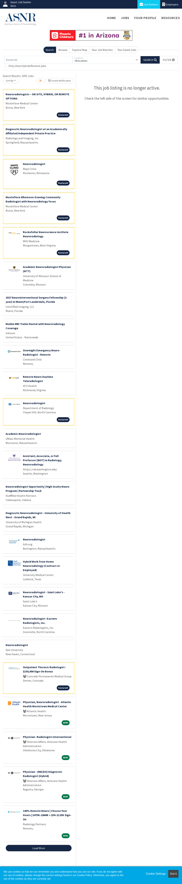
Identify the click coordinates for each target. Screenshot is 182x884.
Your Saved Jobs (127, 50)
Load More (38, 848)
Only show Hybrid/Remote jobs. (27, 66)
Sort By (10, 80)
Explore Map (79, 50)
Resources (170, 18)
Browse (62, 50)
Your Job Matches (102, 50)
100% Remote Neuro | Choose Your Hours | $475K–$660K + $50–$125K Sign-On (47, 815)
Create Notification (59, 80)
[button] (169, 60)
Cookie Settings (156, 873)
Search (50, 50)
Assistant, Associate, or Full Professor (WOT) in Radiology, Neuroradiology (42, 460)
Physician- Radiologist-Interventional (47, 737)
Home (111, 18)
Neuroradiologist (34, 164)
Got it (173, 873)
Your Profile (145, 18)
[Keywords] (38, 60)
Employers (170, 4)
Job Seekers (149, 4)
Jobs (125, 18)
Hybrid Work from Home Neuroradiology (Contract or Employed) (41, 566)
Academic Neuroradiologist (23, 433)
